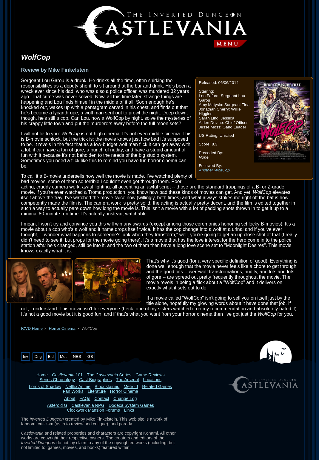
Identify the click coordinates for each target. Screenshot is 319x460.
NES (77, 356)
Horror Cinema (62, 328)
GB (90, 356)
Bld (51, 356)
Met (63, 356)
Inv (25, 356)
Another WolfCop (214, 170)
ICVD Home (32, 328)
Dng (37, 356)
